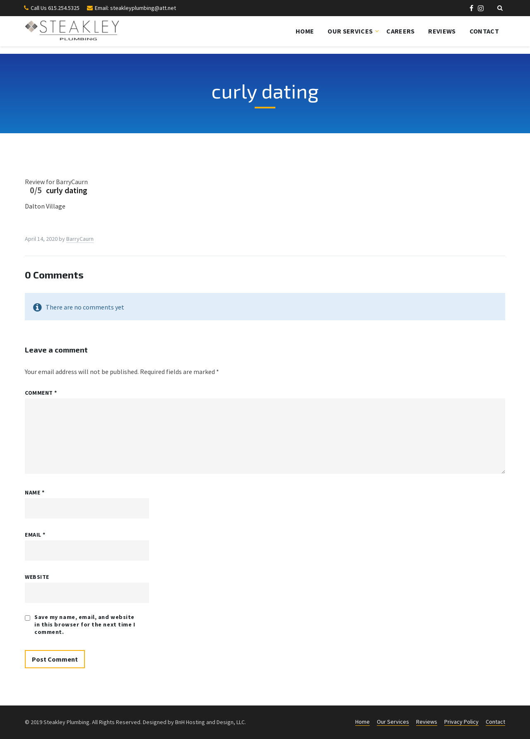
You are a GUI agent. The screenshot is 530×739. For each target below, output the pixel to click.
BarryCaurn (80, 238)
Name (34, 492)
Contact (484, 31)
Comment (41, 392)
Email (35, 534)
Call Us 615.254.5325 (55, 8)
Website (37, 577)
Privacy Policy (461, 721)
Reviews (441, 31)
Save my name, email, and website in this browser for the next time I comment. (84, 624)
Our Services (350, 31)
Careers (400, 31)
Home (305, 31)
